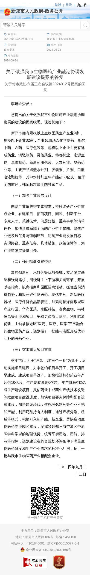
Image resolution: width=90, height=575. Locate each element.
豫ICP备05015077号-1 (63, 543)
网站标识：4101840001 (28, 543)
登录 (69, 5)
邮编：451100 (65, 537)
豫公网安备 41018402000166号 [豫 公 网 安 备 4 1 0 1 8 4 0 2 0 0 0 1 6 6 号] (45, 549)
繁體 (58, 5)
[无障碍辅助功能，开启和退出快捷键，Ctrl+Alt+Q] (82, 5)
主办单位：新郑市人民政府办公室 (45, 530)
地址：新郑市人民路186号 (34, 537)
